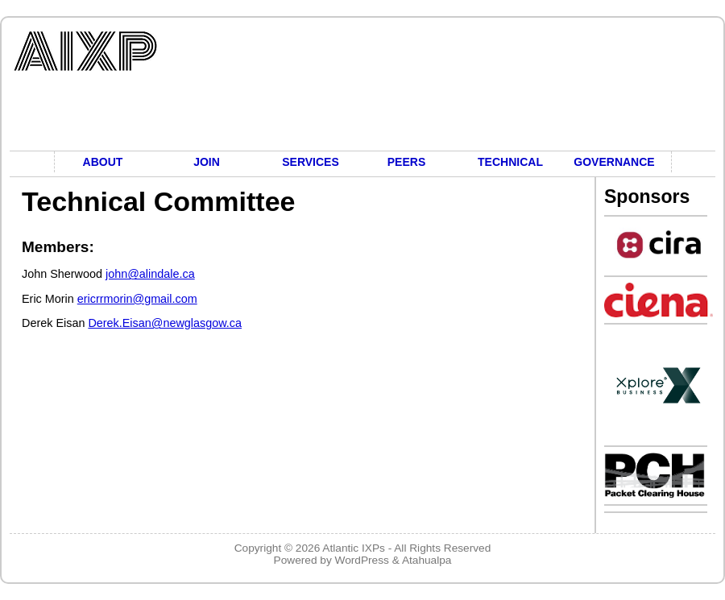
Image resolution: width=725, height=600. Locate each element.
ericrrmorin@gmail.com (137, 298)
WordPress (362, 560)
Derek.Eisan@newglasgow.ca (165, 323)
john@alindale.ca (150, 273)
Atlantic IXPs (353, 548)
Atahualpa (427, 560)
